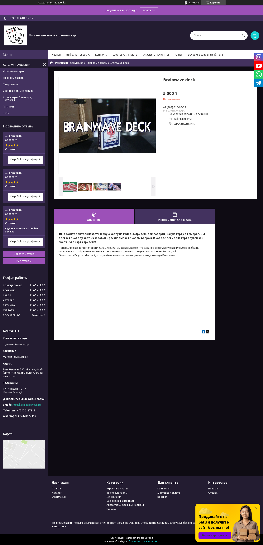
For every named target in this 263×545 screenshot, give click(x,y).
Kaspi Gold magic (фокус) (25, 159)
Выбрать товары (77, 54)
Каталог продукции (16, 64)
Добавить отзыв (24, 253)
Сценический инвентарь (18, 90)
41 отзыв (194, 2)
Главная (56, 54)
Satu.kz (149, 538)
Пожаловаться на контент (144, 541)
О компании (59, 496)
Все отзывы (24, 261)
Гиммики (8, 106)
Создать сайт (46, 2)
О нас (178, 54)
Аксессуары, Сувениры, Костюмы (17, 99)
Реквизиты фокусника (69, 62)
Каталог (56, 492)
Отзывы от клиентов (156, 54)
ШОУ (6, 113)
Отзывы (213, 492)
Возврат (162, 496)
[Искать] (243, 35)
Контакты (101, 54)
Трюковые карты (96, 62)
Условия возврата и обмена (205, 54)
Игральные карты (14, 71)
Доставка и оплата (125, 54)
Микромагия (10, 84)
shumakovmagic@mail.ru (26, 404)
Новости (213, 488)
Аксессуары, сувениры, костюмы (126, 504)
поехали (149, 10)
